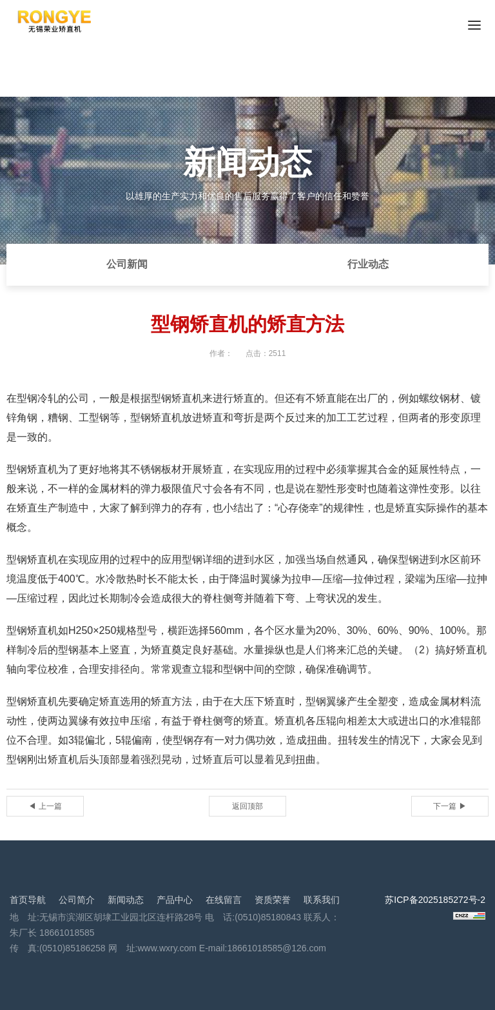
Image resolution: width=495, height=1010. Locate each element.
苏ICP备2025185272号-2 (435, 900)
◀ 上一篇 (44, 806)
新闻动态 (126, 900)
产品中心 (175, 900)
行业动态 (368, 264)
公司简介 (77, 900)
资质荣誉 (273, 900)
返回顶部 (247, 806)
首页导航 (28, 900)
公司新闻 (127, 264)
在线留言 (224, 900)
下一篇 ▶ (449, 806)
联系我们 (322, 900)
